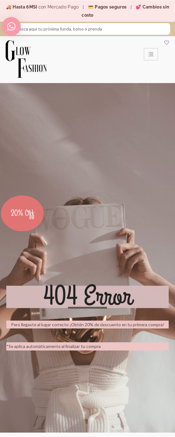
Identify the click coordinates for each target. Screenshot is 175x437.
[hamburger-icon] (151, 54)
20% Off (22, 221)
